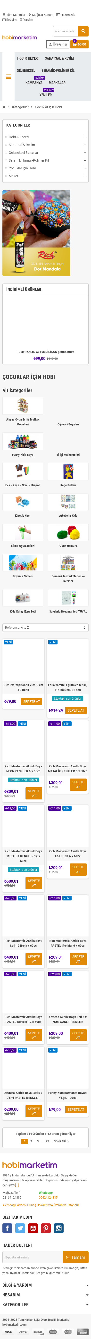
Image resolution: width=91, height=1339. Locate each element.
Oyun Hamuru (68, 546)
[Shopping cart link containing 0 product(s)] (79, 44)
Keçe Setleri (68, 485)
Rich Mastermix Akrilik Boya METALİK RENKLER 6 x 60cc (67, 769)
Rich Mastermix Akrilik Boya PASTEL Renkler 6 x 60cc (67, 943)
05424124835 (48, 1197)
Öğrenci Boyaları (68, 424)
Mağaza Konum (40, 15)
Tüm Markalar (13, 15)
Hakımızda (65, 15)
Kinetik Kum (23, 515)
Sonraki (62, 1141)
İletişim (9, 19)
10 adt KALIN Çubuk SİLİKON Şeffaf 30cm (45, 352)
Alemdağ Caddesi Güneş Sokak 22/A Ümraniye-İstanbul (40, 1205)
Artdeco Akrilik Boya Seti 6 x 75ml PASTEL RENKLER (23, 1095)
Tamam (75, 1257)
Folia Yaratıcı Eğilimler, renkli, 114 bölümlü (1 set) (67, 687)
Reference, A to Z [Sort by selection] (17, 627)
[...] (17, 1185)
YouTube (33, 1228)
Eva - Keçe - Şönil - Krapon (22, 485)
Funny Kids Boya (22, 455)
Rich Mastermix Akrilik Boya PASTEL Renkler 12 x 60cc (23, 1019)
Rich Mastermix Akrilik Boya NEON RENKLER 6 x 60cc (23, 769)
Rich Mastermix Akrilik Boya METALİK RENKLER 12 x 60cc (23, 856)
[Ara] (70, 31)
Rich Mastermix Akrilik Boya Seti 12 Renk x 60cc (23, 943)
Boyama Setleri (23, 576)
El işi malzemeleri (68, 455)
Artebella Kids (68, 515)
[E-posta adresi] (32, 1257)
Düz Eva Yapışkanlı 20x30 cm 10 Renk (23, 687)
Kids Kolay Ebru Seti (23, 611)
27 (47, 1141)
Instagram (59, 1228)
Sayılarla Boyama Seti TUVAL (68, 611)
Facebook (7, 1228)
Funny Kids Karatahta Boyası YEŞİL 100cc (67, 1095)
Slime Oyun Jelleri (22, 546)
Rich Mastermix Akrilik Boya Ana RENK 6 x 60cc (67, 854)
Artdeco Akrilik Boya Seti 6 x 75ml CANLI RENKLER (68, 1019)
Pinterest (46, 1228)
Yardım (26, 19)
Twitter (20, 1228)
